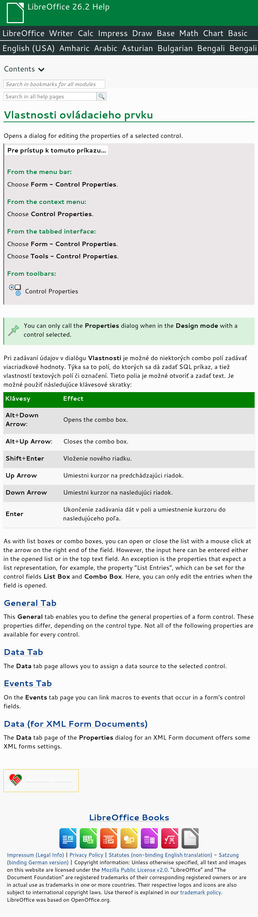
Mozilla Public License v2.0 (134, 869)
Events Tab (27, 683)
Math (189, 33)
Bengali (211, 48)
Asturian (137, 48)
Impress (113, 33)
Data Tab (23, 652)
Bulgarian (175, 48)
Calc (85, 33)
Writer (61, 33)
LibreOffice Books (129, 817)
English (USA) (28, 48)
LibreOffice (23, 33)
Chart (212, 33)
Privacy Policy (86, 854)
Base (165, 33)
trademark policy (200, 892)
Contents (19, 68)
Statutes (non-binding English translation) (160, 854)
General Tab (30, 603)
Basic (237, 33)
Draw (142, 33)
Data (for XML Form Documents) (75, 723)
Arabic (105, 48)
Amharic (74, 48)
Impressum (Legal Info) (35, 854)
